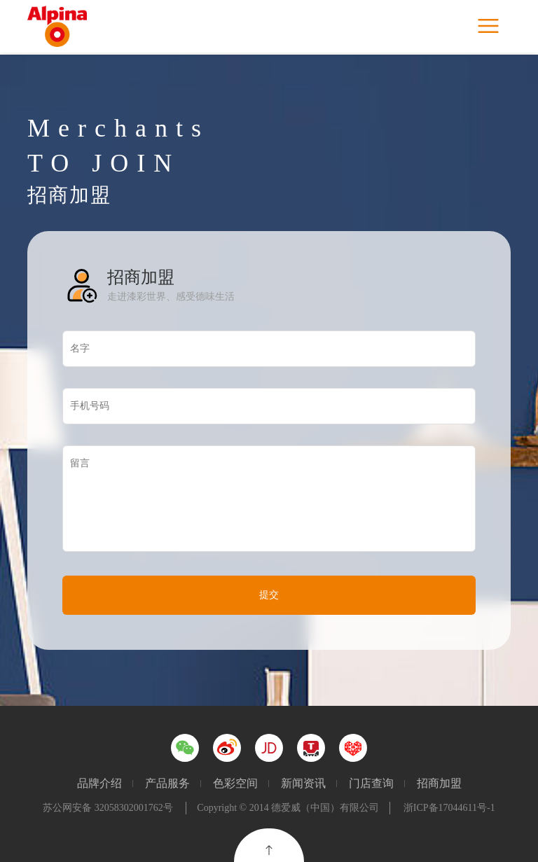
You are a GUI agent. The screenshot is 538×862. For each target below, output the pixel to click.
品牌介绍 (99, 783)
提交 (269, 595)
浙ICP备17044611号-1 (449, 807)
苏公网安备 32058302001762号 (108, 807)
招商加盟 (439, 783)
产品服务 (167, 783)
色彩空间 (235, 783)
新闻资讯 (303, 783)
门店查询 (371, 783)
